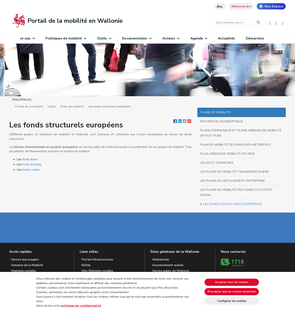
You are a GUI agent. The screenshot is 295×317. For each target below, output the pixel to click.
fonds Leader (31, 170)
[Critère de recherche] (238, 22)
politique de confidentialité (81, 306)
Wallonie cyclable (23, 271)
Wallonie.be (241, 6)
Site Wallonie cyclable (97, 271)
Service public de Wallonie (170, 271)
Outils (104, 38)
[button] (184, 122)
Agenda (198, 38)
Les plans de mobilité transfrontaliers (234, 172)
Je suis (27, 38)
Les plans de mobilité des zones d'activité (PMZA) (236, 192)
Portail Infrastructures (97, 259)
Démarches (255, 38)
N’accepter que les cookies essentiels (232, 291)
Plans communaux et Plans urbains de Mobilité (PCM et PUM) (240, 133)
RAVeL (86, 265)
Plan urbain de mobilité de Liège (227, 154)
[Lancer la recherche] (259, 22)
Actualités (226, 38)
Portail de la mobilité (29, 106)
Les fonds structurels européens (232, 204)
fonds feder (29, 159)
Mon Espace (271, 6)
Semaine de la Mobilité (27, 265)
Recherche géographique (221, 121)
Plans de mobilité (72, 106)
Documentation (136, 38)
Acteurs (170, 38)
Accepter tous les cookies (231, 282)
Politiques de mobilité (66, 38)
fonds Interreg (31, 164)
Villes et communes (216, 163)
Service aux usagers (25, 259)
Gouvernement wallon (167, 265)
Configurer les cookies (231, 301)
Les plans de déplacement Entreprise (232, 181)
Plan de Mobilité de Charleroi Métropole (235, 145)
